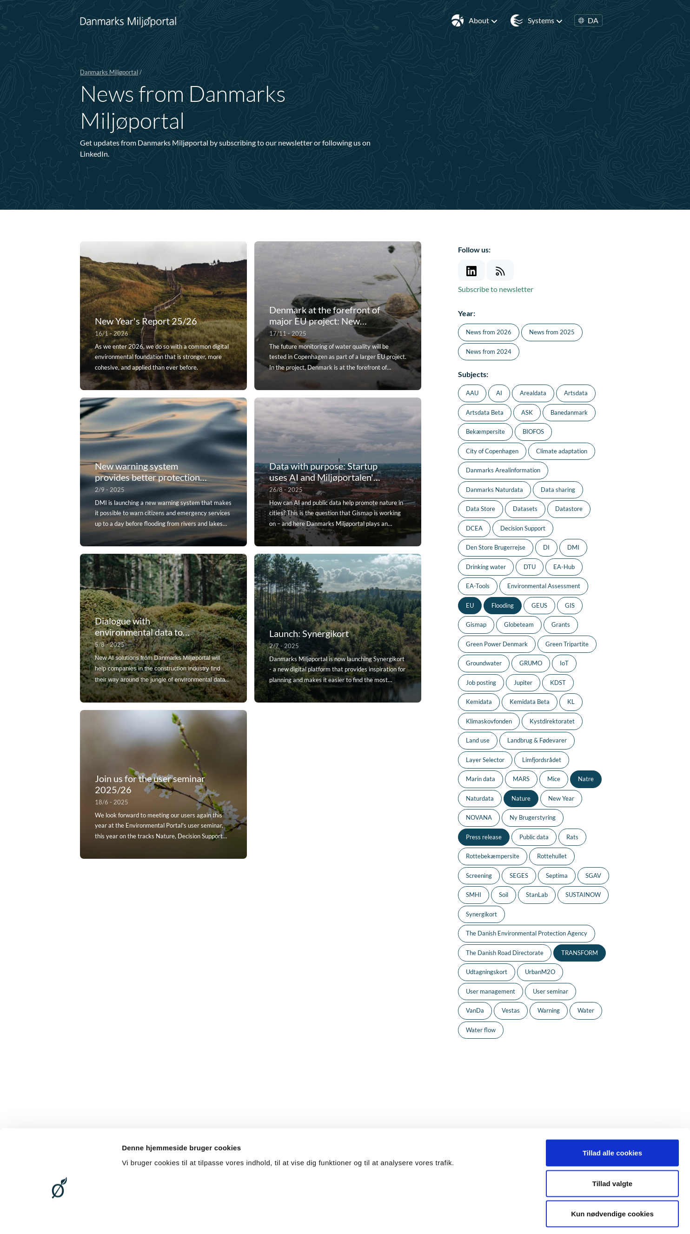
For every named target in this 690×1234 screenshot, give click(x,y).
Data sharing (558, 489)
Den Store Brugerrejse (495, 547)
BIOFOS (533, 431)
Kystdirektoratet (552, 721)
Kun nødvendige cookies (612, 1173)
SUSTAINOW (583, 894)
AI (499, 393)
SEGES (519, 875)
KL (571, 701)
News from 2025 (552, 332)
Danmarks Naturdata (494, 489)
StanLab (537, 894)
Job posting (481, 682)
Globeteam (519, 624)
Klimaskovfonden (489, 721)
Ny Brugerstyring (533, 817)
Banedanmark (569, 412)
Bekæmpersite (485, 431)
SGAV (593, 875)
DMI (573, 547)
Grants (560, 624)
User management (490, 991)
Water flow (481, 1030)
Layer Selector (485, 759)
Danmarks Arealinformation (503, 470)
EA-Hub (564, 567)
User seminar (550, 991)
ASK (527, 412)
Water (585, 1010)
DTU (530, 567)
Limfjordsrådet (541, 759)
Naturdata (480, 798)
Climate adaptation (561, 451)
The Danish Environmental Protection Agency (526, 933)
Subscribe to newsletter (495, 289)
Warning (548, 1010)
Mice (553, 779)
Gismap (476, 624)
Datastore (569, 508)
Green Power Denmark (497, 644)
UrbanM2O (540, 971)
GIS (570, 605)
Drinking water (486, 567)
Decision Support (522, 528)
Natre (586, 779)
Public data (534, 837)
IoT (564, 663)
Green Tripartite (567, 644)
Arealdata (533, 393)
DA (588, 20)
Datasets (525, 508)
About (483, 20)
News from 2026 (488, 332)
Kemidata (479, 701)
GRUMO (530, 663)
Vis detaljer (483, 1216)
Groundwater (484, 663)
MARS (521, 779)
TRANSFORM (579, 952)
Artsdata (576, 393)
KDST (558, 682)
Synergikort (481, 914)
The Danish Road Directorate (505, 952)
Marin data (480, 779)
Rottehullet (552, 856)
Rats (572, 837)
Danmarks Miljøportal (109, 72)
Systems (545, 20)
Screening (479, 875)
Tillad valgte (612, 1143)
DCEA (474, 528)
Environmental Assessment (543, 586)
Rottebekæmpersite (492, 856)
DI (546, 547)
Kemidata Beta (530, 701)
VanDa (475, 1010)
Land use (478, 740)
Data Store (480, 508)
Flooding (502, 605)
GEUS (539, 605)
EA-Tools (478, 586)
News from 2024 (488, 351)
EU (470, 605)
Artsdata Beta (485, 412)
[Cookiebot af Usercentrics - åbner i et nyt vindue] (60, 1216)
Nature (521, 798)
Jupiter (523, 682)
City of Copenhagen (492, 451)
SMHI (473, 894)
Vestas (511, 1010)
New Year (561, 798)
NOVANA (479, 817)
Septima (557, 875)
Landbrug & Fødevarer (537, 740)
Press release (484, 837)
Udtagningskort (486, 971)
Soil (503, 894)
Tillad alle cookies (612, 1112)
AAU (472, 393)
